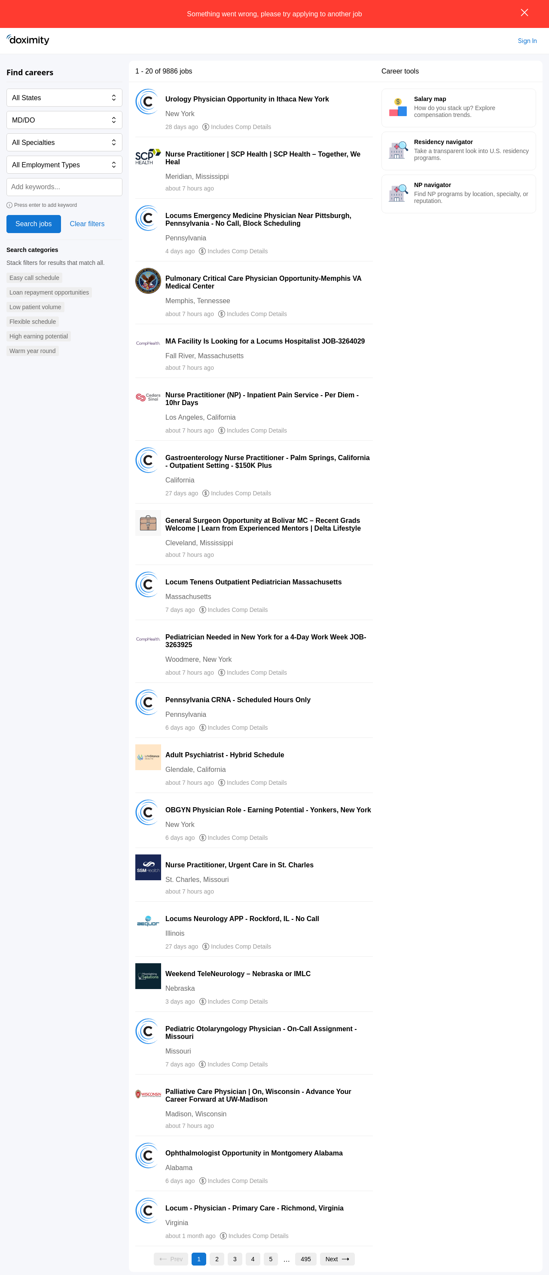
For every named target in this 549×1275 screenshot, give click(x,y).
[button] (34, 278)
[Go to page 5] (271, 1259)
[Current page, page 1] (199, 1259)
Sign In (527, 40)
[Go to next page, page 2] (337, 1259)
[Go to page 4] (253, 1259)
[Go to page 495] (305, 1259)
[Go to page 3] (235, 1259)
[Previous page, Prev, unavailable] (171, 1259)
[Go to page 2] (217, 1259)
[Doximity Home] (27, 40)
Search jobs (33, 223)
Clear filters (87, 223)
